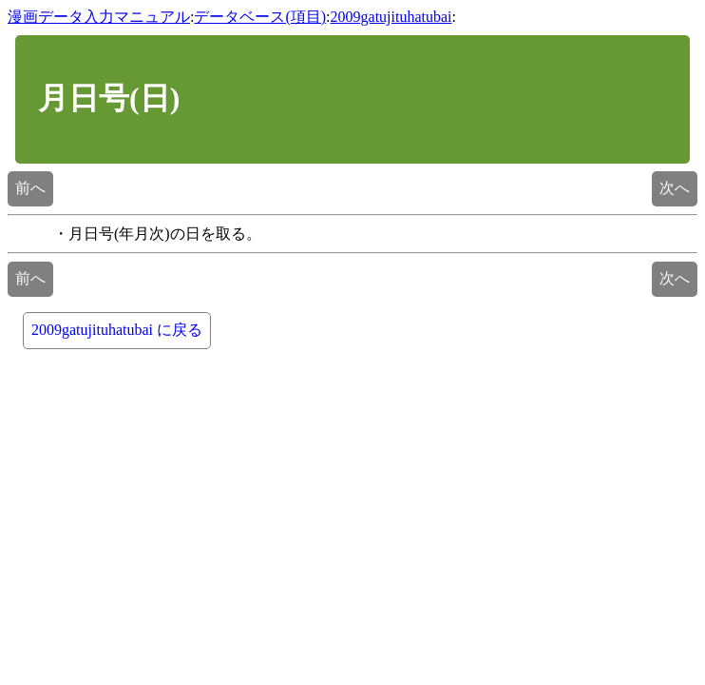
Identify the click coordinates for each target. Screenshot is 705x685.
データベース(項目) (260, 17)
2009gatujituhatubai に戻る (116, 330)
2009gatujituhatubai (391, 17)
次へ (674, 188)
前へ (30, 188)
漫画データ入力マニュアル (99, 17)
